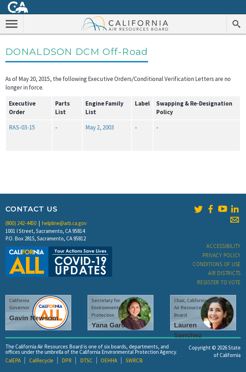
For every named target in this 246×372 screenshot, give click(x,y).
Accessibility (223, 246)
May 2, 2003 (99, 127)
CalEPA (13, 360)
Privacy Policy (222, 255)
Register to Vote (219, 282)
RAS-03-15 (22, 127)
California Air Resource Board (124, 23)
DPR (67, 360)
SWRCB (134, 360)
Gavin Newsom (33, 318)
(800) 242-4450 (20, 223)
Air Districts (224, 273)
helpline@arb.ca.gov (64, 223)
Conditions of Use (217, 264)
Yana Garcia (111, 325)
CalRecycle (41, 360)
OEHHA (109, 360)
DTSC (86, 360)
